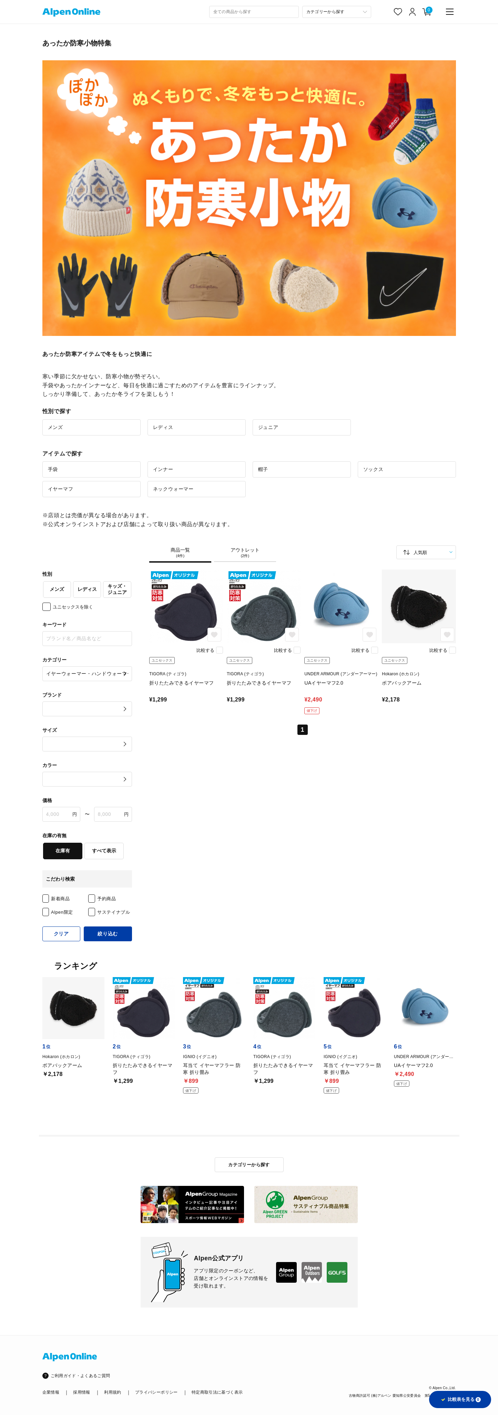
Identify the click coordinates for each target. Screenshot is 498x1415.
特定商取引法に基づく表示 (217, 1392)
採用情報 (81, 1392)
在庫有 (62, 850)
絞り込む (108, 933)
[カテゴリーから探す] (336, 12)
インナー (163, 469)
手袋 (53, 469)
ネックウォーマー (173, 489)
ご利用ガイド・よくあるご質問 (80, 1375)
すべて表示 (104, 850)
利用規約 (112, 1392)
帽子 (263, 469)
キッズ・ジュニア (117, 589)
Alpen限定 (62, 912)
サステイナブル (113, 912)
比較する (205, 650)
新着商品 (60, 898)
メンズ (55, 427)
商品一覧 (180, 552)
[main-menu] (450, 12)
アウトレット (245, 552)
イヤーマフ (60, 489)
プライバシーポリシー (156, 1392)
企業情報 (50, 1392)
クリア (61, 933)
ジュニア (268, 427)
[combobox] (254, 12)
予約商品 (106, 898)
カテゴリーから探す (249, 1164)
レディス (163, 427)
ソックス (373, 469)
